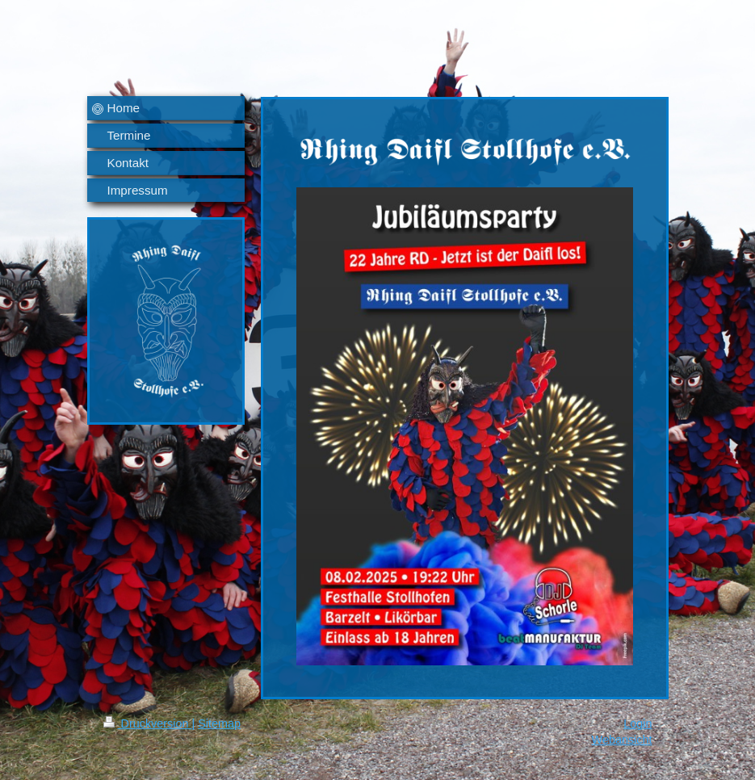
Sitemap (219, 723)
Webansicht (622, 739)
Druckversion (147, 723)
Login (637, 723)
